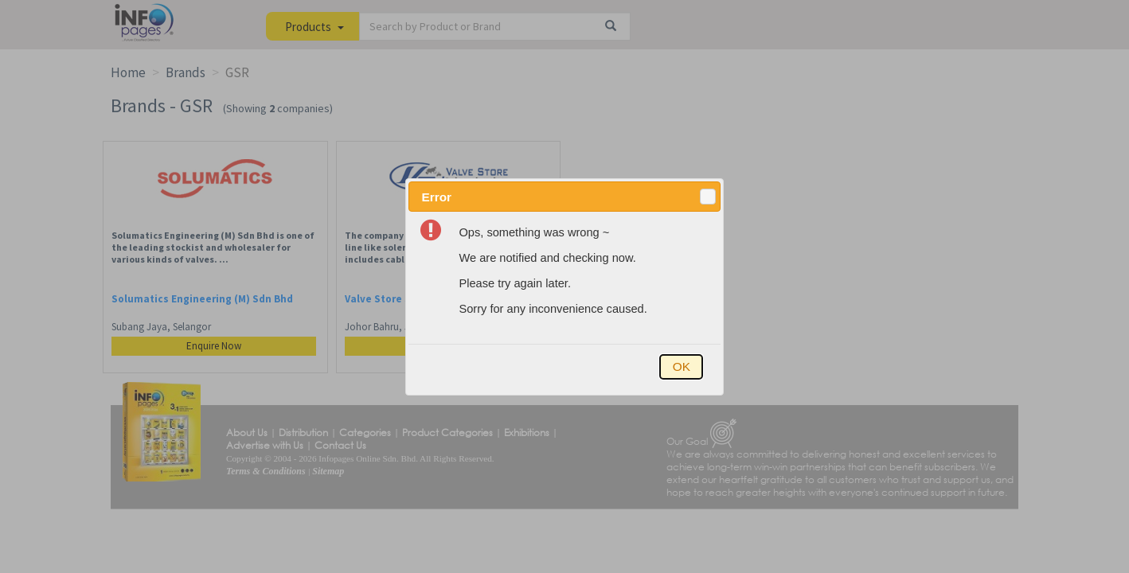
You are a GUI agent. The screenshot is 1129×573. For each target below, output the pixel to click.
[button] (708, 197)
